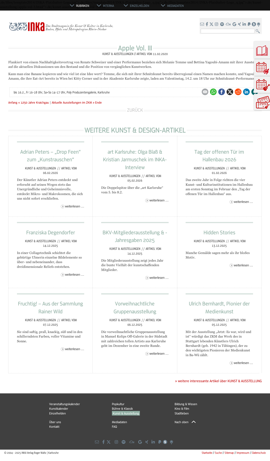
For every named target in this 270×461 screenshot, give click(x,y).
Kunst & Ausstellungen (41, 168)
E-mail (205, 92)
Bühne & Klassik (122, 408)
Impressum (243, 452)
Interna (108, 5)
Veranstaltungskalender (64, 404)
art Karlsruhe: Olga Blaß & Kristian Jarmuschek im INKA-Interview (135, 159)
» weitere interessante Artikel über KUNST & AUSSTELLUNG (218, 381)
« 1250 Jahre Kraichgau (34, 102)
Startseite (207, 452)
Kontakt (54, 426)
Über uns (55, 422)
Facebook (221, 92)
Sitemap (229, 452)
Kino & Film (182, 408)
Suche (218, 452)
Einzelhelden (57, 413)
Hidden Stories (219, 232)
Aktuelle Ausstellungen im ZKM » (73, 102)
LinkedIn (246, 92)
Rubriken (82, 5)
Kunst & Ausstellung (126, 413)
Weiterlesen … (74, 206)
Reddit (238, 92)
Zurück (135, 110)
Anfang (12, 102)
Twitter (230, 92)
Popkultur (118, 404)
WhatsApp (213, 92)
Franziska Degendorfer (50, 232)
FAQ (114, 426)
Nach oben (181, 422)
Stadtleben (182, 413)
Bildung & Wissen (186, 404)
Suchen (259, 31)
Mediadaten (119, 422)
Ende (98, 102)
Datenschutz (259, 452)
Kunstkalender (58, 408)
